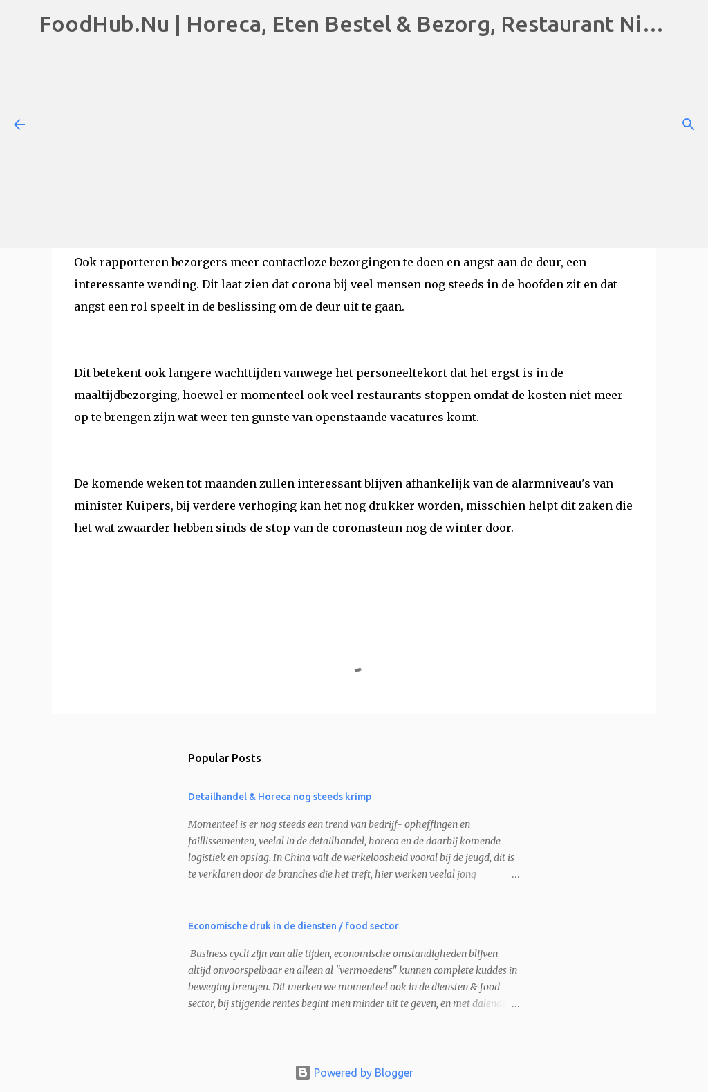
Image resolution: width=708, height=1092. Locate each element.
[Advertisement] (354, 144)
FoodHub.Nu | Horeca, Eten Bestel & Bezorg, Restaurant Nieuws (367, 23)
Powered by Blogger (354, 1072)
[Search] (688, 124)
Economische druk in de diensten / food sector (293, 926)
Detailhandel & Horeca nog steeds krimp (279, 796)
